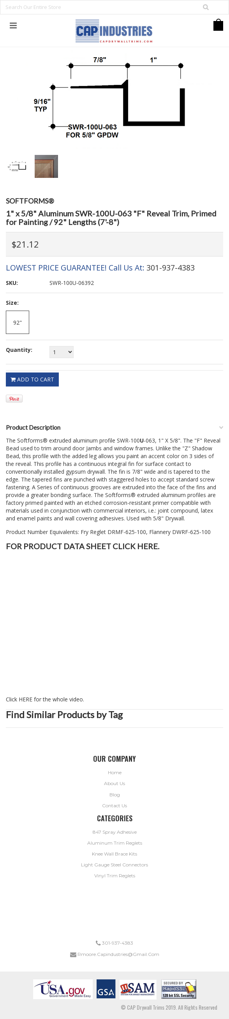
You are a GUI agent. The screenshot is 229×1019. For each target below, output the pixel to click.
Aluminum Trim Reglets (114, 843)
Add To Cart (32, 379)
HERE (147, 546)
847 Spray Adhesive (115, 832)
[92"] (17, 322)
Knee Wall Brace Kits (114, 854)
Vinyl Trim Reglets (114, 875)
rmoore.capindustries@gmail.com (114, 954)
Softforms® (30, 201)
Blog (114, 795)
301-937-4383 (170, 267)
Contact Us (114, 805)
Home (115, 772)
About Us (114, 783)
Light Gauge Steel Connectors (114, 865)
